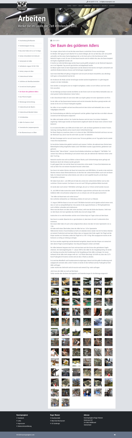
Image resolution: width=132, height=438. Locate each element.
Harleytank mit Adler (26, 61)
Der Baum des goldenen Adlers (29, 92)
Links (19, 421)
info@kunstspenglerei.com (107, 2)
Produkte (96, 6)
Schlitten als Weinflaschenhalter (30, 81)
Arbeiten (87, 6)
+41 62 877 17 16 (92, 2)
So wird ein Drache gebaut (28, 86)
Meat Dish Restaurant (58, 421)
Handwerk (21, 418)
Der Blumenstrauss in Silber (28, 132)
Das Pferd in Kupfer (25, 97)
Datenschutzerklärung (24, 426)
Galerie (104, 6)
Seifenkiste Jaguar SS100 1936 (29, 66)
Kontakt (112, 6)
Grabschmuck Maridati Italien (29, 112)
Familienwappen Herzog (27, 46)
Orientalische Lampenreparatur (29, 127)
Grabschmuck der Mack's (27, 107)
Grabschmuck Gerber (26, 76)
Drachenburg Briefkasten (27, 41)
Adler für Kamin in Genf (27, 122)
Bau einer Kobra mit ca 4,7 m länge (30, 51)
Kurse (69, 6)
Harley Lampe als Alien (27, 71)
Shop (74, 6)
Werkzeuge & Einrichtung (27, 102)
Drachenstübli (56, 418)
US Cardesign (56, 423)
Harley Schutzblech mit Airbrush (29, 56)
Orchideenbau (24, 117)
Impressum (21, 423)
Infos (80, 6)
